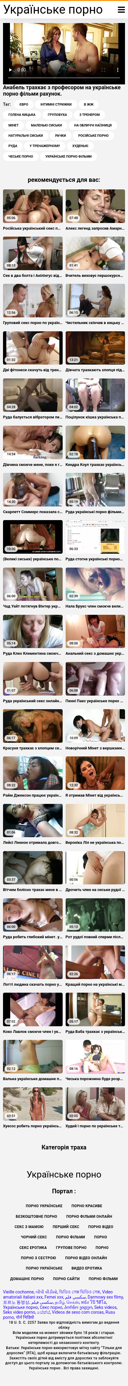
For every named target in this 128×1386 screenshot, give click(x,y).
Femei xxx (54, 1297)
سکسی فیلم (42, 1302)
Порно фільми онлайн (89, 1216)
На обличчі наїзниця (92, 125)
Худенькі (80, 146)
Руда (12, 146)
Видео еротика (87, 1268)
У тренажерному (45, 146)
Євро (24, 104)
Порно (100, 1237)
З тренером (89, 115)
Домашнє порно (27, 1279)
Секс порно (51, 1307)
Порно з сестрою (38, 1258)
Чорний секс (34, 1237)
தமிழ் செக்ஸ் (67, 1302)
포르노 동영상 (16, 1302)
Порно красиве (86, 1206)
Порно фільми (70, 1237)
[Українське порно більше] (121, 10)
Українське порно (20, 1307)
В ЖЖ (89, 104)
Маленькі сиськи (46, 125)
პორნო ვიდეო (78, 1307)
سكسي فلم (75, 1297)
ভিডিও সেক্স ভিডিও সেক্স (79, 1291)
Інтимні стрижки (55, 104)
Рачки (60, 136)
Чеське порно (20, 157)
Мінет (13, 125)
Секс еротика (33, 1248)
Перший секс (66, 1227)
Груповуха (57, 115)
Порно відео (100, 1227)
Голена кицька (22, 115)
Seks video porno (19, 1312)
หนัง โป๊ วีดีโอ (93, 1302)
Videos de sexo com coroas (78, 1312)
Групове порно (71, 1248)
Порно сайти (66, 1279)
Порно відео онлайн (86, 1258)
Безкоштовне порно (36, 1216)
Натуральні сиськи (25, 136)
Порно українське (44, 1206)
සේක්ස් (43, 1312)
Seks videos (105, 1307)
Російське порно (93, 136)
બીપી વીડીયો (46, 1291)
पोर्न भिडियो (25, 1317)
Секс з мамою (29, 1227)
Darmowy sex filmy (105, 1297)
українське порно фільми (68, 157)
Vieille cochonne (18, 1291)
